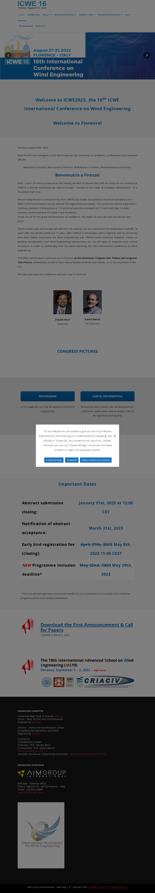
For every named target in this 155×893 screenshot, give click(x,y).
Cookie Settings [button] (54, 459)
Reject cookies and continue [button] (96, 459)
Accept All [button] (72, 459)
